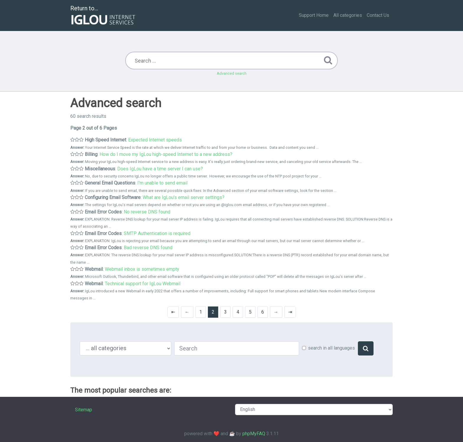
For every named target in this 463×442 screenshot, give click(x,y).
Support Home (314, 15)
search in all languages (331, 348)
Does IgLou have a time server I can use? (160, 169)
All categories (347, 15)
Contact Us (378, 15)
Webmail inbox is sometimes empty (142, 269)
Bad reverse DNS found (148, 247)
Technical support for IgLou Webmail (142, 283)
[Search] (366, 348)
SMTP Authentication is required (157, 233)
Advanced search (232, 73)
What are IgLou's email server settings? (183, 197)
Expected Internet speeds (155, 140)
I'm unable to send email (162, 183)
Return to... (103, 16)
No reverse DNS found (147, 212)
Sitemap (83, 409)
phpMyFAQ (253, 433)
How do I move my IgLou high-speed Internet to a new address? (166, 154)
